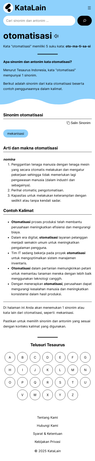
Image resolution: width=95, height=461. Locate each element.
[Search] (84, 21)
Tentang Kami (47, 417)
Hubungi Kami (47, 425)
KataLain (30, 7)
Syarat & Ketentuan (47, 434)
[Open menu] (89, 7)
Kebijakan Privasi (47, 442)
